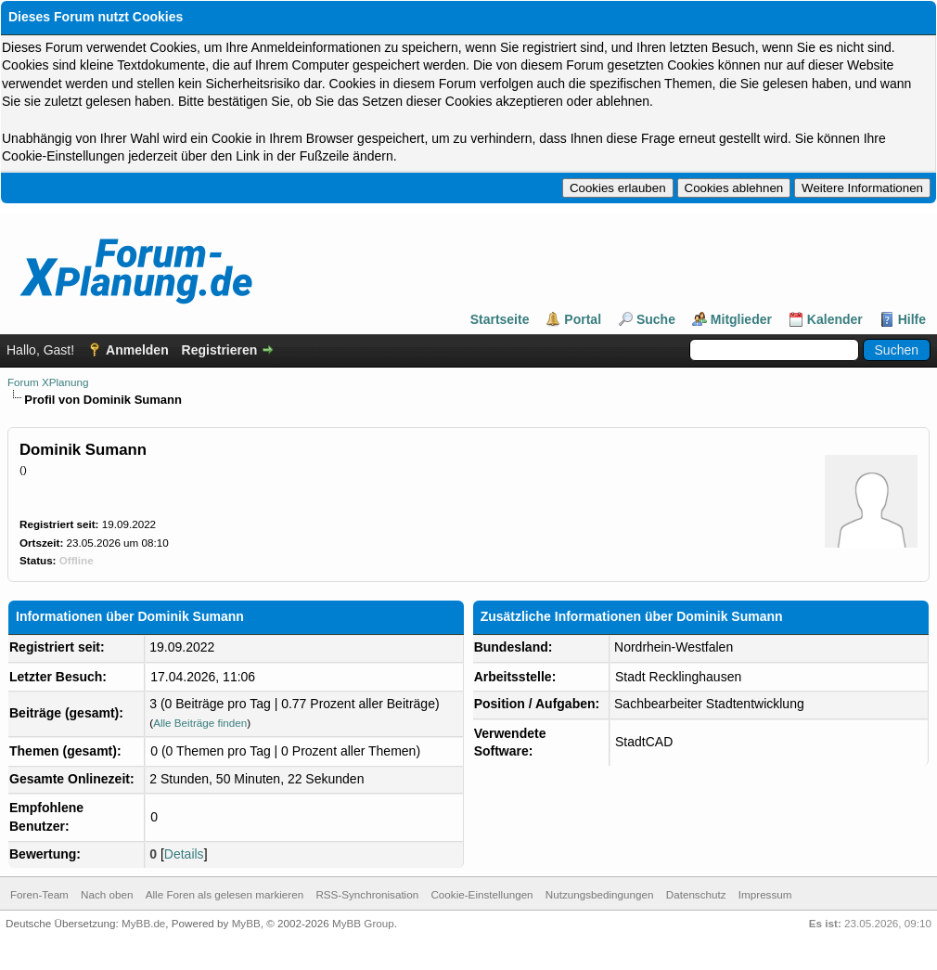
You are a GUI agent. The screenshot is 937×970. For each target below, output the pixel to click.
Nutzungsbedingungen (600, 894)
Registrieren (220, 350)
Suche (655, 319)
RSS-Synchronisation (366, 894)
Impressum (765, 894)
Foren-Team (39, 894)
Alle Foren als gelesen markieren (224, 894)
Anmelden (137, 350)
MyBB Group (363, 923)
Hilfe (912, 319)
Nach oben (107, 894)
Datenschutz (696, 894)
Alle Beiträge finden (200, 723)
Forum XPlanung (47, 382)
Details (184, 854)
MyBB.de (143, 923)
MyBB (246, 923)
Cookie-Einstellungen (481, 894)
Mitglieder (741, 319)
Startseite (500, 319)
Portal (582, 319)
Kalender (835, 319)
